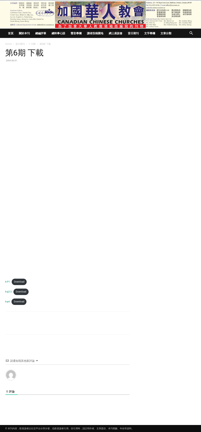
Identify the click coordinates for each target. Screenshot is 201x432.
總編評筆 (40, 33)
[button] (191, 33)
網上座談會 (115, 33)
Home (8, 44)
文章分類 (166, 33)
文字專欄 (149, 33)
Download (19, 281)
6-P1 (7, 281)
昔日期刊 (133, 33)
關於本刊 (24, 33)
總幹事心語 (58, 33)
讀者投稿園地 (95, 33)
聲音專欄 (76, 33)
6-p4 (7, 301)
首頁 (10, 33)
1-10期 (32, 44)
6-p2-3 (8, 291)
